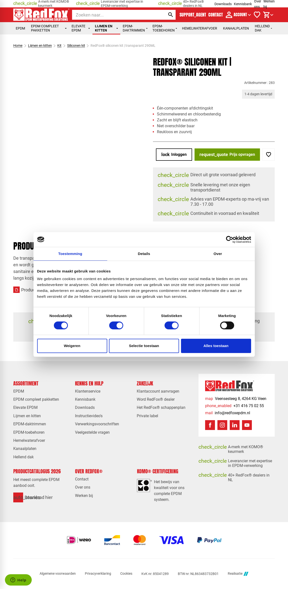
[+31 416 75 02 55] (234, 405)
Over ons (82, 487)
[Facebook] (210, 425)
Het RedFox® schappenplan (161, 407)
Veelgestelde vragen (92, 432)
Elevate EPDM (81, 28)
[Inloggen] (174, 154)
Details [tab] (144, 254)
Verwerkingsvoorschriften (97, 424)
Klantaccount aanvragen (158, 391)
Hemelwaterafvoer (199, 28)
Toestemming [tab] (70, 254)
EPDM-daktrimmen (135, 28)
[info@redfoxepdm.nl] (227, 413)
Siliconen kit (76, 46)
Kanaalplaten (236, 28)
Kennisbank (243, 4)
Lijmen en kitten (106, 28)
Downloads (223, 4)
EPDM (20, 28)
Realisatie (238, 574)
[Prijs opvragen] (227, 154)
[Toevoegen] (268, 154)
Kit (59, 46)
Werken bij (84, 495)
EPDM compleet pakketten (48, 28)
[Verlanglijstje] (257, 15)
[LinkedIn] (235, 425)
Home (17, 46)
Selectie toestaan (144, 346)
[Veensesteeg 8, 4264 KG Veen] (235, 398)
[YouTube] (247, 425)
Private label (147, 416)
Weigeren (72, 346)
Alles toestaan (215, 346)
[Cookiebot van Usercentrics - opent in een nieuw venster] (229, 239)
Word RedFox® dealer (156, 399)
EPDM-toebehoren (164, 28)
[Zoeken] (114, 15)
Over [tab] (217, 254)
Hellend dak (263, 28)
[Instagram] (222, 425)
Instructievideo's (89, 416)
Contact (82, 479)
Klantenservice (87, 391)
